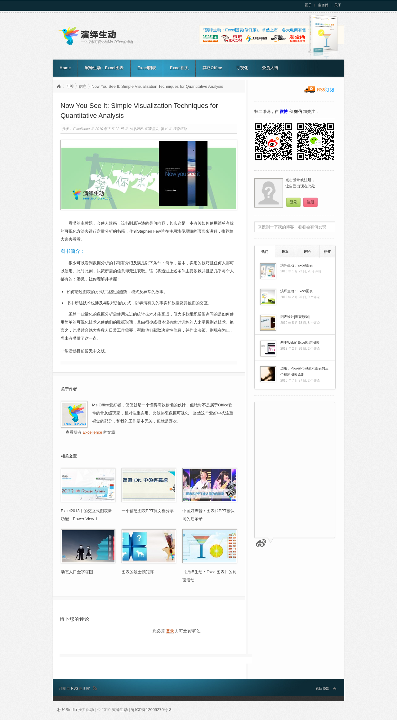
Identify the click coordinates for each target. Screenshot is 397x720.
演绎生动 (58, 86)
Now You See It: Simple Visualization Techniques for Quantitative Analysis (157, 86)
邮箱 (86, 688)
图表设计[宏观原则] (295, 317)
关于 (337, 5)
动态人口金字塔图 (77, 572)
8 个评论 (313, 322)
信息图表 (136, 129)
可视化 (242, 67)
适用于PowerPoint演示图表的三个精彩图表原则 (304, 371)
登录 (170, 631)
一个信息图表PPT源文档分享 (148, 510)
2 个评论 (313, 348)
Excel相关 (179, 67)
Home (65, 67)
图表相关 (151, 129)
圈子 (308, 5)
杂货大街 (270, 67)
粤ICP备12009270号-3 (151, 709)
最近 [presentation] (285, 251)
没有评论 (180, 129)
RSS (75, 688)
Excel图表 (146, 67)
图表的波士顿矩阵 (138, 572)
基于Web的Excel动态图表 (299, 342)
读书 (163, 129)
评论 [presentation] (307, 251)
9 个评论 (313, 297)
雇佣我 (323, 5)
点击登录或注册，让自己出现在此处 (300, 183)
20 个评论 (314, 271)
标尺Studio (67, 709)
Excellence (81, 129)
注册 (310, 202)
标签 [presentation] (327, 251)
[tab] (265, 251)
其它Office (212, 67)
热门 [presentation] (264, 251)
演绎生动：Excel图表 (104, 67)
